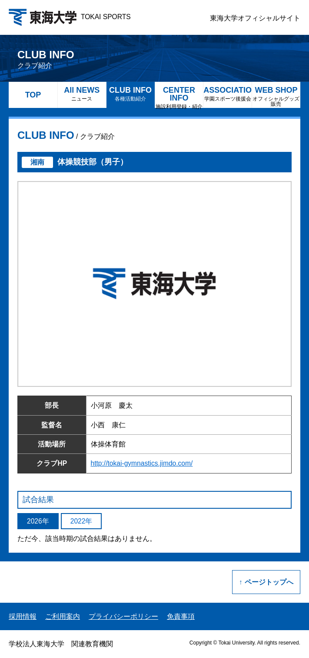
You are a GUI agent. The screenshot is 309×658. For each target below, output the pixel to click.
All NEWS (82, 94)
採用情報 (23, 616)
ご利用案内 (62, 616)
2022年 (81, 521)
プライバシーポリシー (123, 616)
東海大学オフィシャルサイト (255, 18)
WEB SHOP (276, 96)
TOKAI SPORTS (70, 16)
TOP (33, 95)
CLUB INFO (130, 94)
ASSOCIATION (227, 94)
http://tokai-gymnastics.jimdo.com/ (142, 463)
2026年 (38, 521)
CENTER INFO (179, 97)
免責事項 (181, 616)
